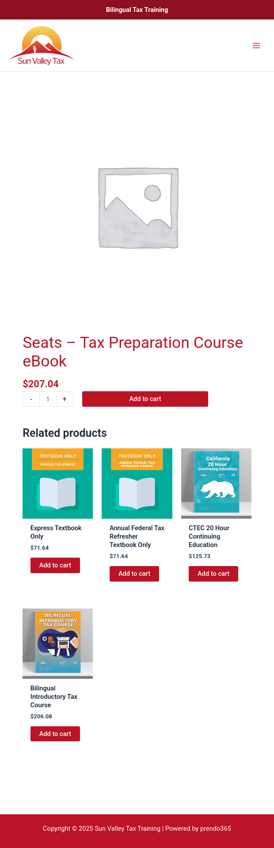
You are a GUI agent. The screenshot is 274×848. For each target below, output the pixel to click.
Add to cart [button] (55, 565)
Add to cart (145, 399)
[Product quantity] (47, 399)
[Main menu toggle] (256, 45)
